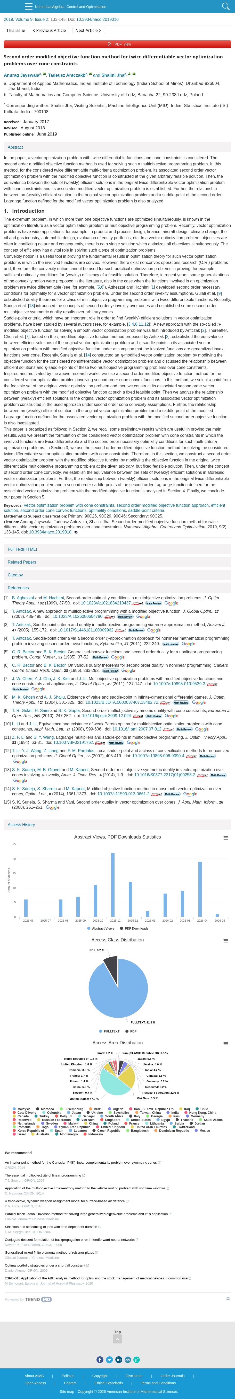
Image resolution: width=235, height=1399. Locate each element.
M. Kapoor (79, 770)
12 (146, 324)
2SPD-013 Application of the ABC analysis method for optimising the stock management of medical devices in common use (98, 1278)
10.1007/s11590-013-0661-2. (130, 794)
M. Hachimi (53, 598)
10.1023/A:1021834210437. (112, 603)
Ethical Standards (108, 1383)
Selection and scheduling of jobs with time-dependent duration (53, 1227)
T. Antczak (21, 611)
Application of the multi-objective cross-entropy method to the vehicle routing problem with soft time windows (87, 1188)
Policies (68, 1376)
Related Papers (22, 562)
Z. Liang (51, 750)
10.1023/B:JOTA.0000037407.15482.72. (129, 702)
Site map (67, 1391)
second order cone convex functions (53, 510)
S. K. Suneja (23, 770)
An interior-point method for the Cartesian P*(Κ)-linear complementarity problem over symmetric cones (83, 1162)
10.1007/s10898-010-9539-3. (185, 684)
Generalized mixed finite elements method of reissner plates (51, 1252)
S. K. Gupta (69, 710)
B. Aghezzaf (23, 598)
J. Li (82, 678)
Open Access (35, 1383)
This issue (15, 30)
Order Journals (173, 1376)
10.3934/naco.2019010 (97, 19)
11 (141, 324)
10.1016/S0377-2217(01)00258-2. (171, 775)
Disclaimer (134, 1376)
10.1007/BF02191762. (79, 742)
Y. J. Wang (32, 750)
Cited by (15, 575)
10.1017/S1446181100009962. (92, 630)
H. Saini (42, 710)
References (18, 588)
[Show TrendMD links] (228, 1299)
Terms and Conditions (158, 1383)
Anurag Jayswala (21, 75)
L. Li (16, 724)
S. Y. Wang (44, 737)
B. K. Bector (54, 652)
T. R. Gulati (22, 710)
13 (31, 306)
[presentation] (112, 307)
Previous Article (49, 30)
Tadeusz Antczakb (66, 75)
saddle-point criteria (146, 510)
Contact (70, 1383)
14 (87, 355)
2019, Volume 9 (18, 19)
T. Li (16, 750)
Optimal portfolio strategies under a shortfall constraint (47, 1265)
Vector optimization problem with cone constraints (68, 505)
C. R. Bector (23, 652)
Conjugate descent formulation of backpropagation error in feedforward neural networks (72, 1240)
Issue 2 (41, 19)
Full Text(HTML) (22, 549)
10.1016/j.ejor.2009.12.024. (113, 716)
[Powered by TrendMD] (28, 1299)
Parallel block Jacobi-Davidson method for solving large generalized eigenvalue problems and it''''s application (88, 1214)
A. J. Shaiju (54, 697)
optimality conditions (107, 510)
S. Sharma (47, 789)
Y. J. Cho (43, 678)
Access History (21, 825)
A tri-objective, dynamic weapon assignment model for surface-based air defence (67, 1201)
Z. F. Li (18, 737)
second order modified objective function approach (163, 505)
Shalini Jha (112, 75)
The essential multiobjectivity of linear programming (45, 1175)
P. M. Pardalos (81, 750)
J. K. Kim (61, 678)
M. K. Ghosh (23, 697)
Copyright (100, 1376)
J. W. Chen (22, 678)
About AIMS (34, 1376)
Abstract (15, 147)
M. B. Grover (49, 770)
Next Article (88, 30)
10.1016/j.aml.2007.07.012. (143, 729)
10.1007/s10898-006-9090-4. (165, 756)
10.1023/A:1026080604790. (84, 616)
